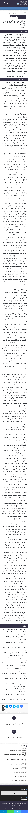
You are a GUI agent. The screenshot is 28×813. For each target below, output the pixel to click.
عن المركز (11, 808)
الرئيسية (23, 13)
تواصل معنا (5, 808)
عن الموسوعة (17, 808)
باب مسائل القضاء (22, 18)
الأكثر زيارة (23, 8)
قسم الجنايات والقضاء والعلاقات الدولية (11, 13)
